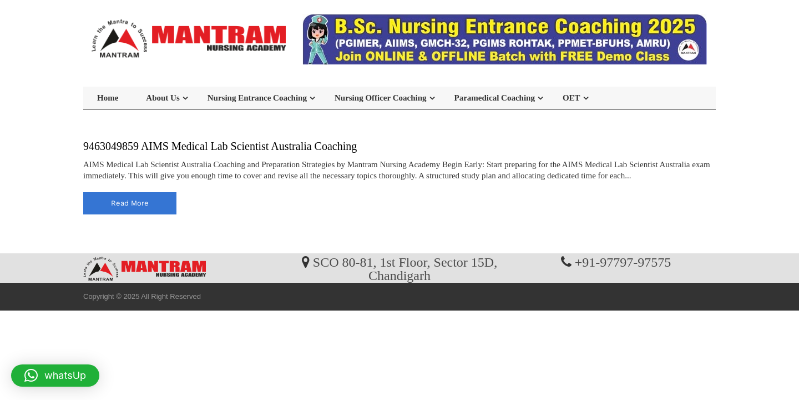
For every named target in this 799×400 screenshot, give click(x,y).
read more (130, 203)
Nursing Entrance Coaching (257, 97)
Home (107, 97)
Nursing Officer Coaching (381, 97)
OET (571, 97)
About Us (162, 97)
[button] (55, 375)
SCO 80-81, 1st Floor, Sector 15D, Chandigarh (405, 268)
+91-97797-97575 (623, 261)
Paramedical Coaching (494, 97)
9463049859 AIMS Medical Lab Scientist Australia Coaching (220, 146)
